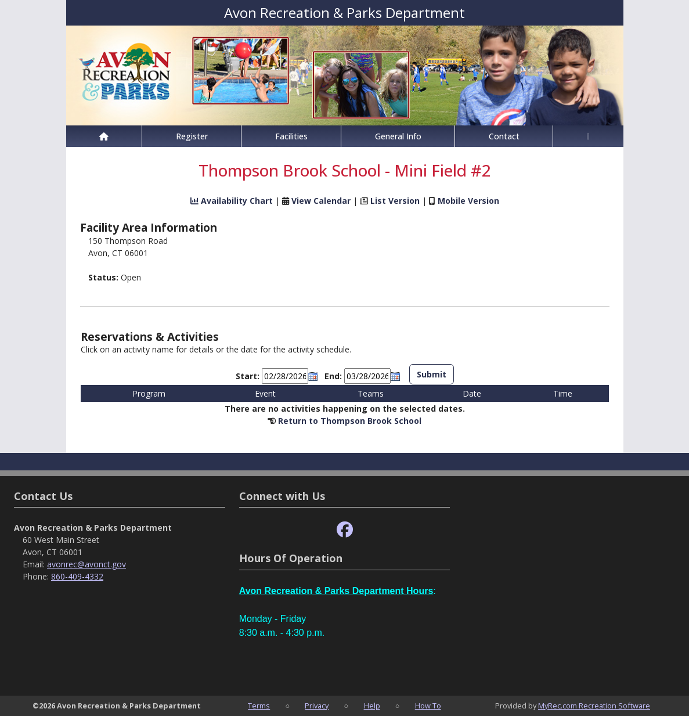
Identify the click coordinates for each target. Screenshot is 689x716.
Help (372, 705)
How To (428, 705)
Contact (504, 136)
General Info (398, 136)
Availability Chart (231, 200)
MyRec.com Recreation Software (594, 705)
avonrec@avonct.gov (86, 564)
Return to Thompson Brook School (349, 420)
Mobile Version (468, 200)
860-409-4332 (77, 576)
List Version (395, 200)
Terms (259, 705)
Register (192, 136)
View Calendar (321, 200)
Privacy (317, 705)
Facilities (291, 136)
